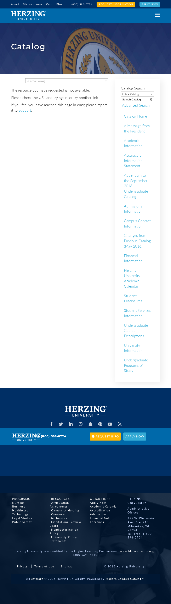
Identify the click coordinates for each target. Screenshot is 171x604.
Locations (96, 521)
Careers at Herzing (64, 510)
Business (17, 506)
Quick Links (99, 498)
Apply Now (150, 4)
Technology (19, 514)
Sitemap (67, 566)
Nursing (17, 502)
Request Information (116, 4)
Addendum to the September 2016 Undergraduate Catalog (136, 185)
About (15, 4)
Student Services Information (137, 313)
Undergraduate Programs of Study (136, 364)
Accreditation (99, 510)
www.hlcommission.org (137, 550)
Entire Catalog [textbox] (130, 93)
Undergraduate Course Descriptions (136, 330)
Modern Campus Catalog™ (125, 578)
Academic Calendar (103, 506)
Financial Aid (98, 517)
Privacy (22, 566)
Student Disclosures (133, 298)
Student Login (32, 4)
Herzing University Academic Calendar (132, 278)
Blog (59, 4)
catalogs (37, 578)
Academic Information (133, 143)
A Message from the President (137, 128)
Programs (20, 498)
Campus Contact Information (137, 223)
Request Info (105, 436)
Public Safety (21, 521)
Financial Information (133, 258)
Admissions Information (133, 208)
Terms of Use (44, 566)
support (25, 109)
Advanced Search (134, 104)
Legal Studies (21, 517)
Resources (59, 498)
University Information (133, 348)
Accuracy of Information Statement (133, 160)
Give (49, 4)
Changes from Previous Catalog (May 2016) (137, 240)
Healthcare (19, 510)
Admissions (97, 514)
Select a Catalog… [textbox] (37, 80)
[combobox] (66, 80)
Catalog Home (135, 116)
